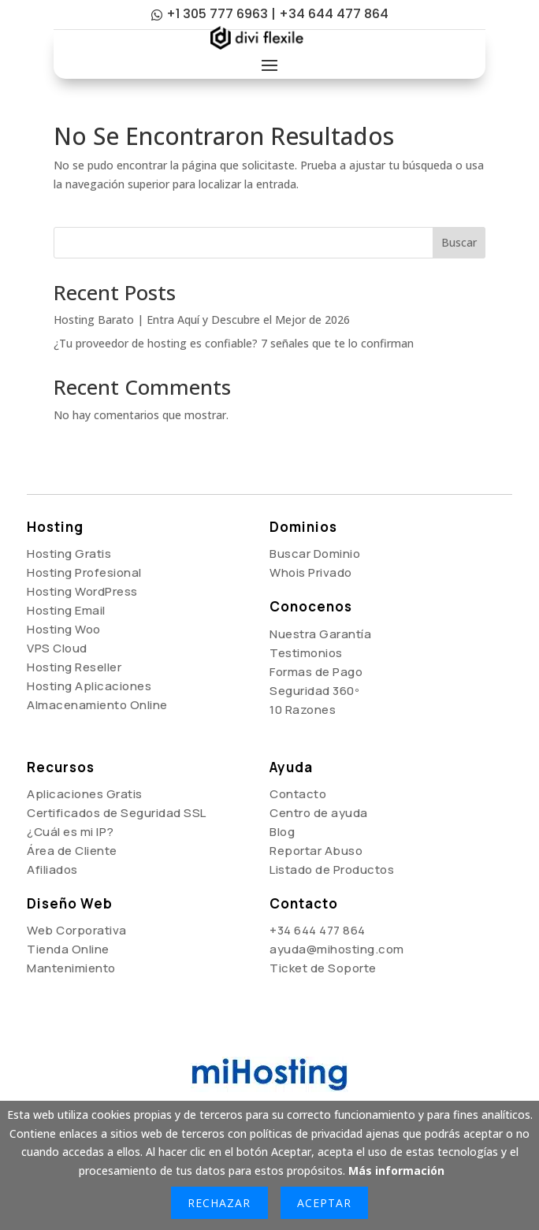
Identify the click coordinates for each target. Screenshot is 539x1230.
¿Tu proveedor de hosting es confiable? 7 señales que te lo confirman (234, 343)
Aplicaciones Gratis (85, 794)
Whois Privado (311, 572)
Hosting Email (66, 610)
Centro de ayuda (319, 813)
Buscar (459, 242)
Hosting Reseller (74, 667)
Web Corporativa (77, 930)
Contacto (298, 794)
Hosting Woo (64, 629)
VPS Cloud (57, 648)
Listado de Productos (332, 869)
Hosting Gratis (69, 553)
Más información (396, 1170)
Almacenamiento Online (97, 705)
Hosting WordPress (82, 591)
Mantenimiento (71, 968)
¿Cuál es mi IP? (70, 831)
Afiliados (52, 869)
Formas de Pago (316, 671)
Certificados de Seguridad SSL (116, 813)
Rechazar (219, 1202)
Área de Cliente (72, 850)
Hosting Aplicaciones (89, 686)
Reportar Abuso (316, 850)
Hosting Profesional (84, 572)
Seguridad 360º (314, 690)
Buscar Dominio (315, 553)
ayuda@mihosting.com (337, 949)
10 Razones (303, 709)
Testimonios (306, 653)
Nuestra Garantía (320, 634)
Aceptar (324, 1202)
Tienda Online (68, 949)
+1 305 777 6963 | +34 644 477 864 (277, 14)
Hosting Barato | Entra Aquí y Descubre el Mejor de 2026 (202, 319)
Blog (282, 831)
